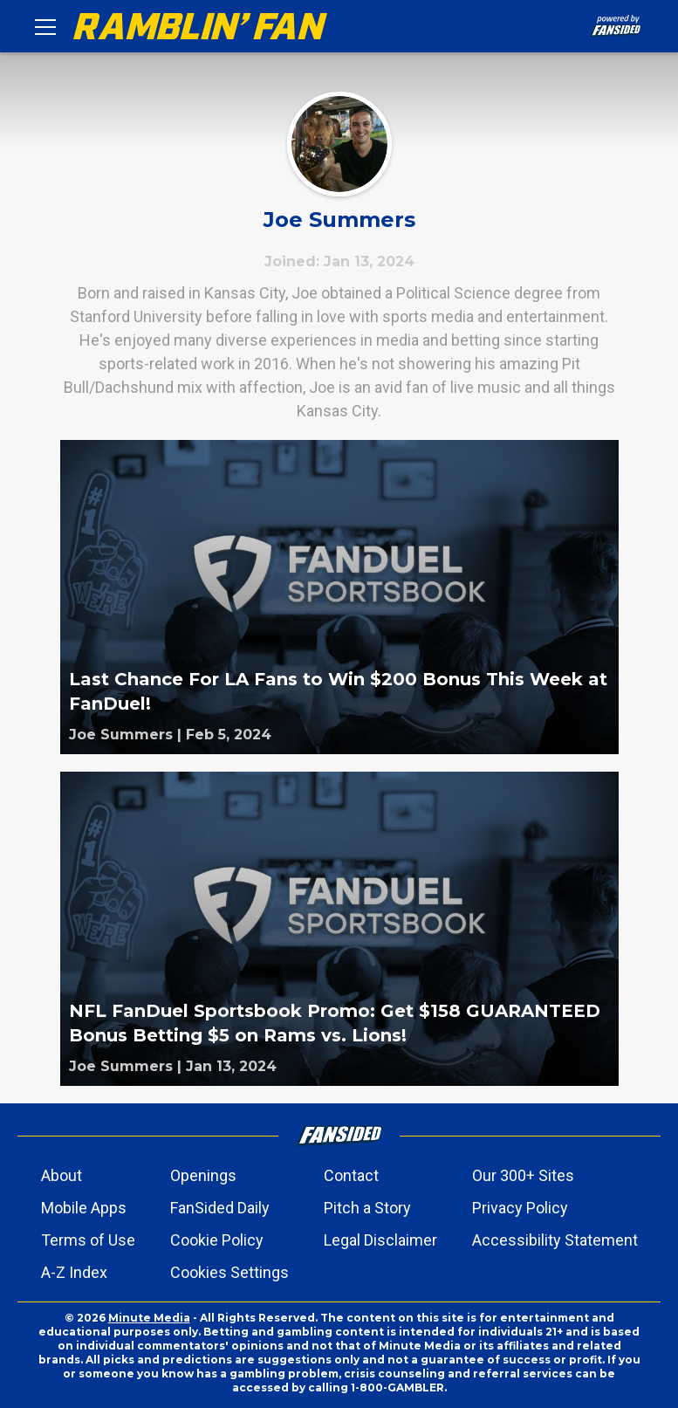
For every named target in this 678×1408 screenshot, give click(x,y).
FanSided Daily (220, 1208)
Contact (351, 1175)
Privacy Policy (520, 1208)
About (61, 1175)
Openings (203, 1175)
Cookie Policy (217, 1240)
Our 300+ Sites (523, 1175)
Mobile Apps (84, 1208)
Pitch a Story (367, 1208)
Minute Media (149, 1317)
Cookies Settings (229, 1272)
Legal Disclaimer (380, 1240)
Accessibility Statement (555, 1240)
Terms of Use (88, 1240)
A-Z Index (74, 1272)
